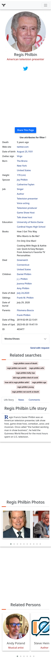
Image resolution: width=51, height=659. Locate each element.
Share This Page (25, 130)
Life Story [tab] (9, 399)
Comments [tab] (34, 399)
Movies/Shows (12, 338)
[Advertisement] (25, 99)
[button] (11, 544)
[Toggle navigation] (45, 5)
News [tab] (21, 399)
